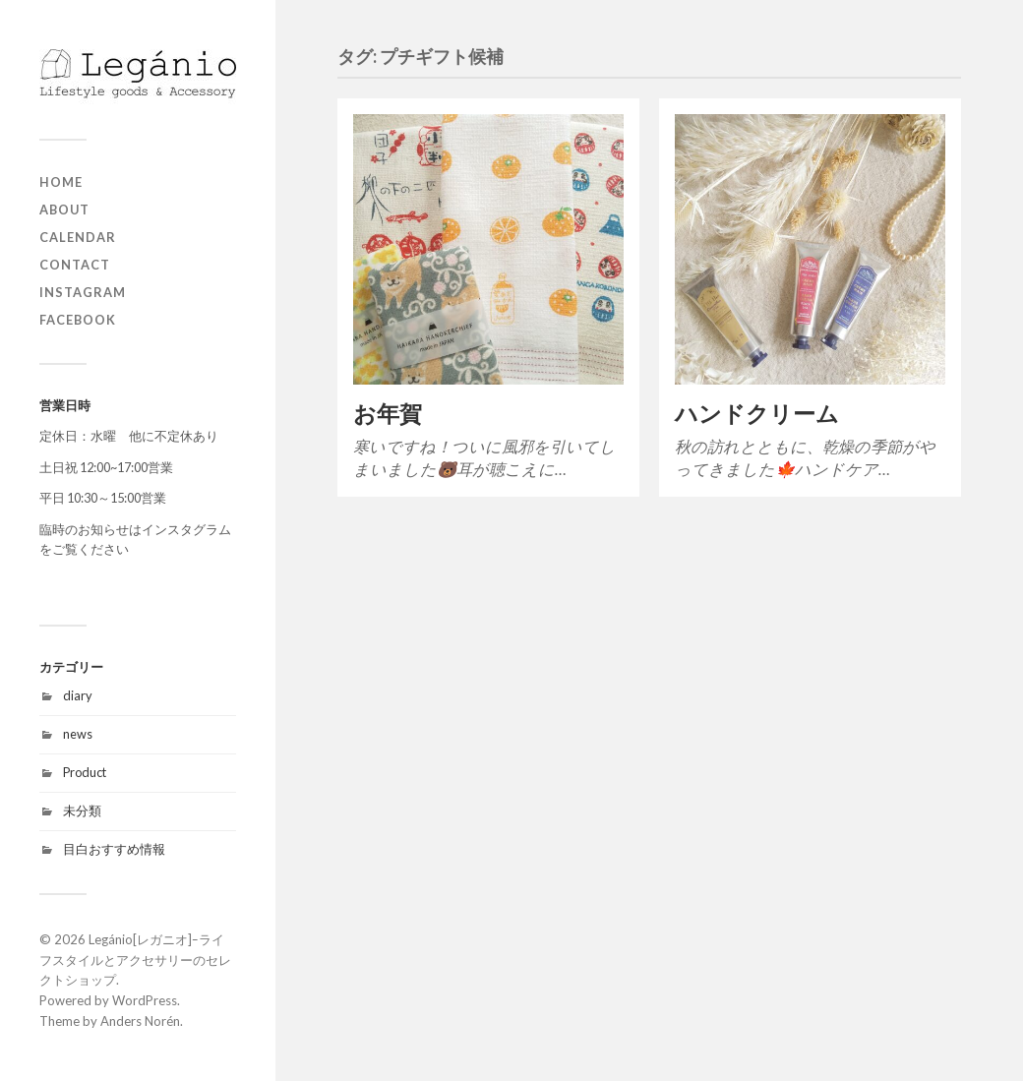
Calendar (77, 237)
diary (77, 695)
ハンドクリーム (757, 413)
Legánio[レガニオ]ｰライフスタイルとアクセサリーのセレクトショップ (135, 960)
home (61, 182)
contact (74, 264)
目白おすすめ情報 (114, 849)
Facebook (77, 320)
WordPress (144, 1000)
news (77, 734)
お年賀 (387, 413)
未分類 (82, 810)
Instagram (82, 292)
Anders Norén (140, 1021)
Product (84, 772)
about (64, 209)
